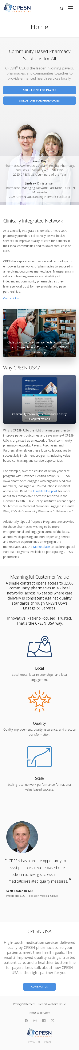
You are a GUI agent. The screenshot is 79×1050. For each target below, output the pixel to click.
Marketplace (41, 547)
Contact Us (11, 298)
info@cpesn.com (39, 1013)
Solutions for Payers (39, 90)
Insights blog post (45, 491)
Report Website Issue (52, 1004)
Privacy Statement (24, 1004)
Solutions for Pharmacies (39, 100)
